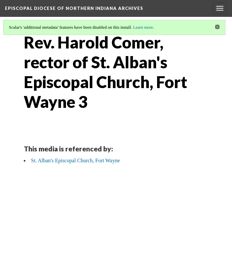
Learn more (143, 27)
